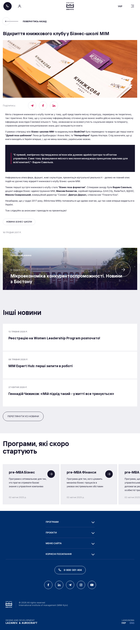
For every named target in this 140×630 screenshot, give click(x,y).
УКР (123, 623)
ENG (132, 623)
